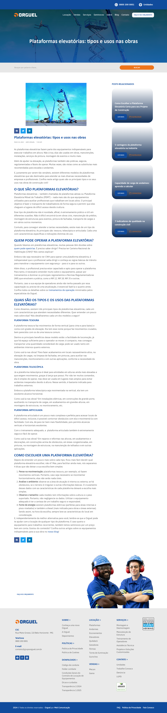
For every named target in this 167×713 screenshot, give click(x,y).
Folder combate (69, 669)
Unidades (121, 665)
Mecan (92, 669)
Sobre (109, 15)
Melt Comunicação (62, 708)
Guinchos (93, 657)
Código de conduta (70, 665)
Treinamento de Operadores (124, 640)
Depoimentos (68, 636)
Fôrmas (92, 649)
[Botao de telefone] (124, 4)
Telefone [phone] (19, 638)
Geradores (93, 645)
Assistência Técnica (125, 645)
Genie (91, 673)
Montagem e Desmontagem (123, 626)
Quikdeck (93, 641)
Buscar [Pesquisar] (137, 68)
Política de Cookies (70, 652)
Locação (67, 15)
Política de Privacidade (72, 648)
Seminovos (99, 15)
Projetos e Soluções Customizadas (125, 650)
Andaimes (93, 629)
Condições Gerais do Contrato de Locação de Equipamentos (73, 676)
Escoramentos (95, 633)
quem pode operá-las (24, 248)
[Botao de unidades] (146, 4)
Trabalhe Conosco (125, 669)
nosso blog (52, 531)
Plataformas (94, 625)
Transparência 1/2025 (71, 690)
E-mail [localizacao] (18, 646)
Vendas (76, 15)
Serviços (87, 15)
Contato (125, 15)
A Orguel (66, 632)
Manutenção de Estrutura (124, 633)
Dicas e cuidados (69, 682)
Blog (117, 15)
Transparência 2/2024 (71, 686)
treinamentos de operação (61, 290)
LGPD (119, 676)
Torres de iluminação (98, 653)
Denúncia (121, 672)
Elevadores (94, 637)
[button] (16, 130)
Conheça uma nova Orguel (70, 626)
